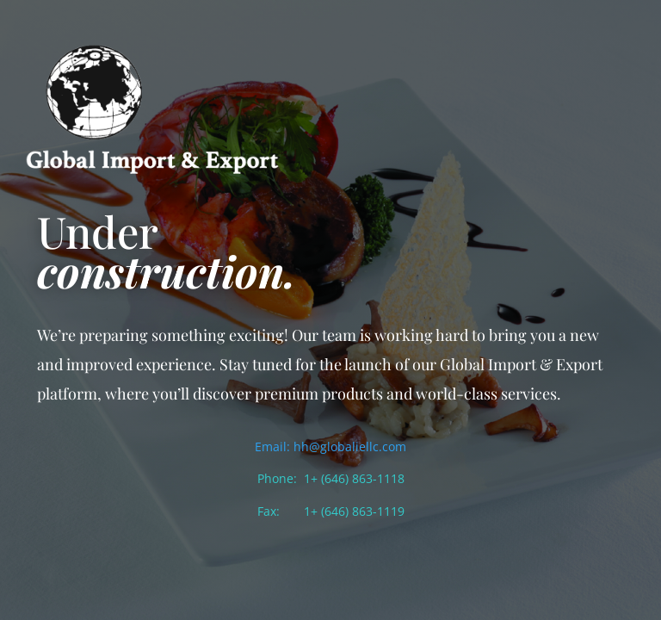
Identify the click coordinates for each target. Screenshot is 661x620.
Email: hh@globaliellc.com (330, 446)
